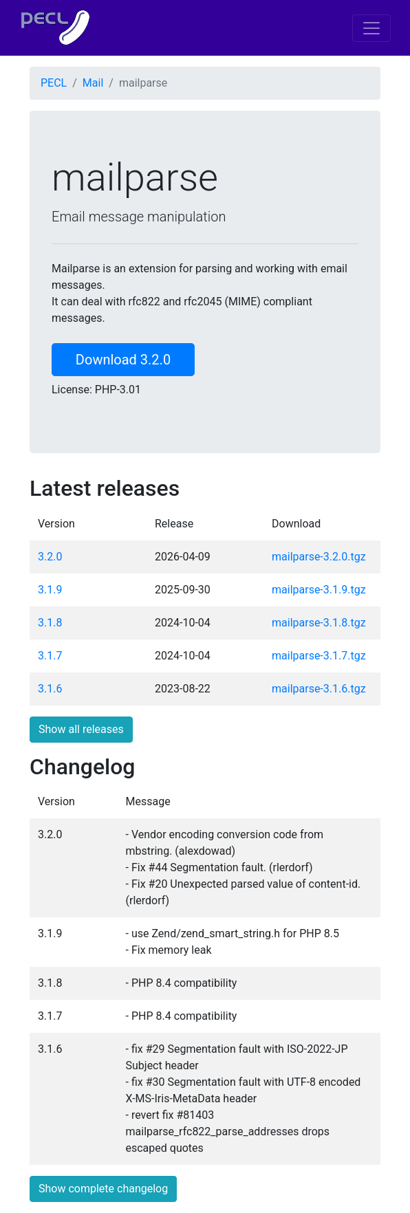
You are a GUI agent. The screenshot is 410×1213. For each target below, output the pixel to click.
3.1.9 (50, 589)
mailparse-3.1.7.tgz (319, 655)
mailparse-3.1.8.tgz (319, 622)
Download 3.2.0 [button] (123, 359)
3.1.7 (50, 655)
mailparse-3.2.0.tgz (319, 556)
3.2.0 (50, 556)
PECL (54, 82)
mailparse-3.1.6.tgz (319, 688)
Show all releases (81, 729)
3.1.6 (50, 688)
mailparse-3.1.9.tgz (319, 589)
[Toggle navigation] (371, 28)
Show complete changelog (103, 1188)
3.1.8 (50, 622)
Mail (93, 82)
